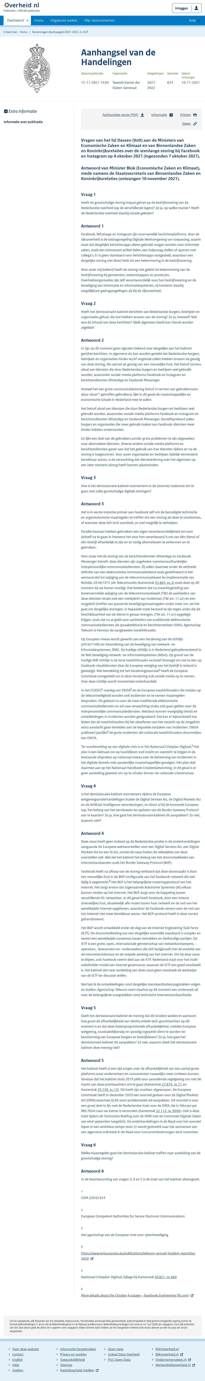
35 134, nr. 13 (108, 1090)
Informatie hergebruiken (78, 1349)
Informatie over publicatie (23, 122)
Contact (17, 1354)
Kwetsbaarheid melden (77, 1370)
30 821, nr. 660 (166, 1277)
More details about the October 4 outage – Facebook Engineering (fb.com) (135, 1295)
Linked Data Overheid (124, 1354)
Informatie (162, 115)
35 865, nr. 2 (164, 582)
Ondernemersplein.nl (170, 1359)
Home (38, 20)
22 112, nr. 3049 (168, 1111)
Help (15, 1365)
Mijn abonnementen (99, 20)
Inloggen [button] (181, 8)
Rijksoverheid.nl (167, 1354)
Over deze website (25, 1349)
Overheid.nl (15, 21)
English (17, 1359)
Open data (115, 1349)
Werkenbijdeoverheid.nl (173, 1365)
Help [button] (192, 20)
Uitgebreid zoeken (64, 20)
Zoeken (17, 1370)
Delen (189, 123)
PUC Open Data (119, 1359)
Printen (188, 115)
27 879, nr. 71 (172, 1084)
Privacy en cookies (73, 1354)
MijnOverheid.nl (167, 1349)
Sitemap (66, 1365)
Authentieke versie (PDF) (123, 115)
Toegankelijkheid (72, 1359)
